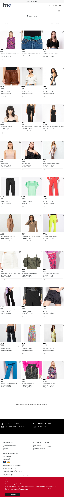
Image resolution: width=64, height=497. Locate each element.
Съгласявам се (12, 494)
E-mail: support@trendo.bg (9, 470)
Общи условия (37, 445)
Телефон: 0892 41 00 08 (9, 468)
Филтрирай (5, 23)
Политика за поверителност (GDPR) (42, 447)
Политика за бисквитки (39, 448)
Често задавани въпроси (9, 445)
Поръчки (5, 447)
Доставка (5, 448)
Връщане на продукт (8, 450)
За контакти (36, 450)
